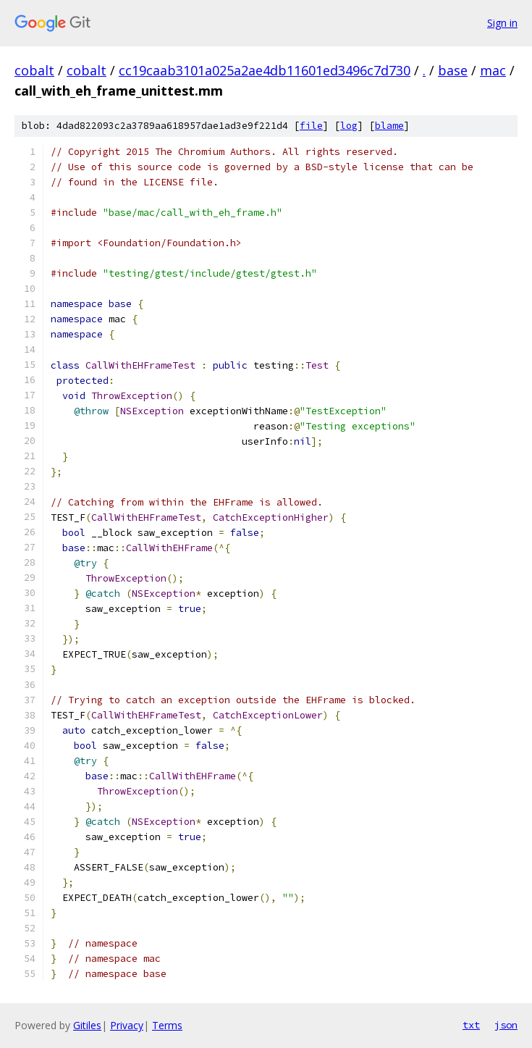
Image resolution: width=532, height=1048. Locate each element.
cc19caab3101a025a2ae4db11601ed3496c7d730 (264, 70)
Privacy (126, 1025)
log (349, 126)
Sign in (502, 23)
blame (389, 126)
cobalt (34, 70)
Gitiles (87, 1025)
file (311, 126)
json (506, 1024)
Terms (167, 1025)
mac (493, 70)
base (453, 70)
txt (471, 1024)
